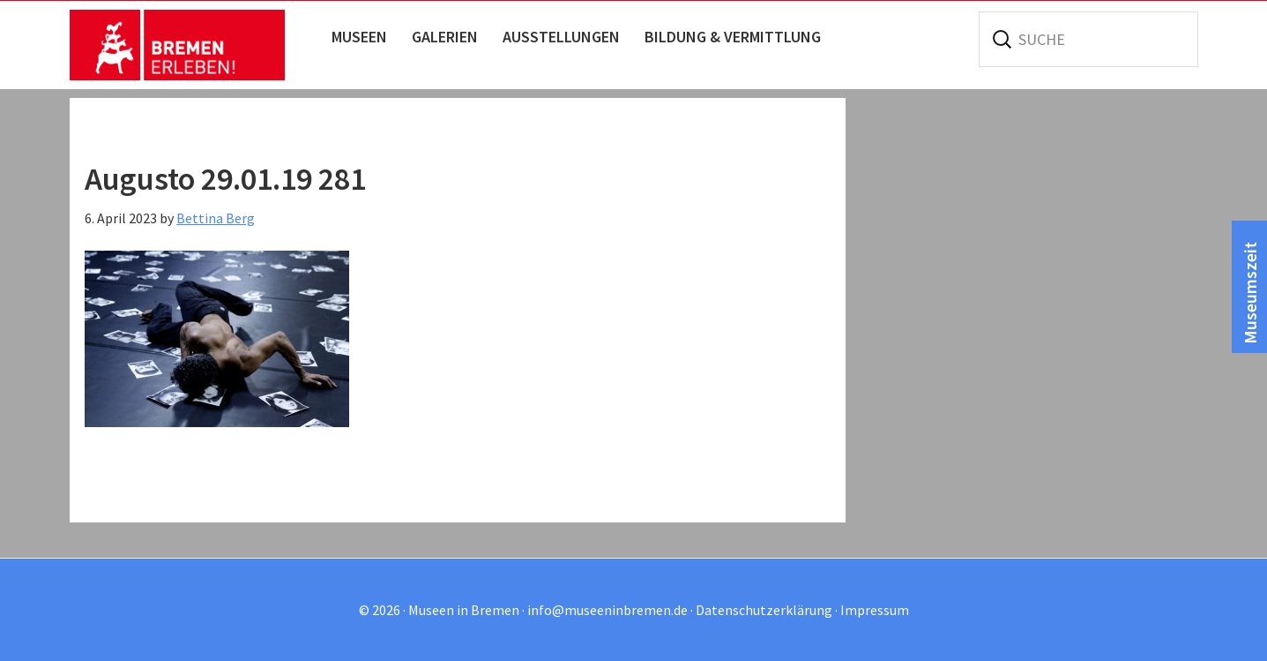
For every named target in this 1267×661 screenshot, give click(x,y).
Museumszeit (1250, 293)
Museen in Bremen (195, 45)
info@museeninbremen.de (607, 610)
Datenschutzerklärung (764, 610)
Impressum (874, 610)
